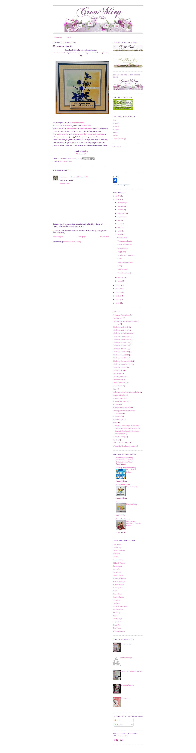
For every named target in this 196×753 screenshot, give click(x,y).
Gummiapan (120, 502)
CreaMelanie (117, 370)
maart (120, 234)
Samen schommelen (124, 245)
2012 (118, 296)
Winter (119, 259)
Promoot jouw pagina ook (121, 185)
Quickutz (116, 603)
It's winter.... (124, 699)
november (121, 206)
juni (119, 224)
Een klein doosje (126, 658)
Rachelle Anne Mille (120, 606)
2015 (118, 285)
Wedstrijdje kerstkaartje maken (131, 671)
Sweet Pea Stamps (122, 519)
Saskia (115, 136)
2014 (118, 289)
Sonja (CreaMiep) (119, 139)
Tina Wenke (117, 628)
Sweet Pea (116, 625)
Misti (115, 591)
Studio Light (117, 619)
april (120, 231)
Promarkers (117, 416)
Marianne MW (66, 161)
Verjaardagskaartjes (127, 685)
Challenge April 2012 (120, 327)
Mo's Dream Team (123, 485)
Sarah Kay (116, 612)
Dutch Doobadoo (119, 383)
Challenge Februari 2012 (122, 336)
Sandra (115, 132)
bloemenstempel (86, 128)
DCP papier (117, 373)
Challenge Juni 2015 (120, 349)
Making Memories (119, 578)
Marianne (63, 177)
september (122, 213)
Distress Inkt (117, 380)
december (121, 203)
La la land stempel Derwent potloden (126, 392)
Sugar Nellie (117, 622)
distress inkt (86, 125)
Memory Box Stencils (120, 401)
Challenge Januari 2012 (121, 342)
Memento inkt (72, 128)
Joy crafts (116, 569)
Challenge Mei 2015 (120, 358)
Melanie (116, 126)
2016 (118, 199)
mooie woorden (62, 134)
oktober (121, 210)
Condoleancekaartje (124, 273)
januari (120, 281)
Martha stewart (118, 585)
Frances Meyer (118, 560)
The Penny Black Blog (124, 458)
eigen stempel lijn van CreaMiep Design (88, 134)
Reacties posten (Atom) (72, 242)
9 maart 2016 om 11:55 (79, 177)
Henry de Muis (122, 248)
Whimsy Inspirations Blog (126, 468)
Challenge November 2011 (122, 361)
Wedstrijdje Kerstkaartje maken (124, 446)
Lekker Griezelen (119, 395)
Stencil (115, 423)
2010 (118, 303)
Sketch (68, 37)
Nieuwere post (58, 237)
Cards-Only (117, 547)
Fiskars (115, 557)
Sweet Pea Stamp (119, 437)
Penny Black (117, 594)
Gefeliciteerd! (122, 237)
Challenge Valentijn (120, 367)
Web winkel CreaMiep (121, 443)
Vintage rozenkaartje (124, 241)
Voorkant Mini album (125, 262)
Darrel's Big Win (132, 487)
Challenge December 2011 (122, 333)
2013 (118, 292)
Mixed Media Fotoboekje (122, 407)
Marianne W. (81, 154)
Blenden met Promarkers (126, 255)
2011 (118, 299)
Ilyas (114, 389)
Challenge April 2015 (120, 330)
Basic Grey (117, 544)
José (114, 120)
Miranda (116, 129)
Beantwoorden (65, 183)
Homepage (82, 237)
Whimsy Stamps (119, 631)
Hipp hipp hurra (131, 504)
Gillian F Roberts (119, 563)
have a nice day (125, 644)
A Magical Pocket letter (121, 315)
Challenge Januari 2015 (121, 345)
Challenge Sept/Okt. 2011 (122, 364)
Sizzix (115, 615)
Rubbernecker (118, 609)
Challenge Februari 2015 (122, 339)
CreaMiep (116, 177)
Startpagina (58, 37)
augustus (121, 217)
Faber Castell (117, 386)
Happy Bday (121, 252)
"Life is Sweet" (122, 269)
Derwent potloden (119, 376)
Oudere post (104, 237)
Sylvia (115, 440)
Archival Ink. (117, 318)
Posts (117, 720)
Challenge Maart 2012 (121, 352)
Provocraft (116, 600)
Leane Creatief (118, 575)
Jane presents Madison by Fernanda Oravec (133, 523)
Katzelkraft (67, 125)
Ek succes (116, 554)
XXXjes (120, 266)
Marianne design (119, 581)
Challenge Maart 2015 (121, 355)
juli (119, 220)
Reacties (119, 725)
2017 (118, 196)
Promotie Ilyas (118, 419)
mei (119, 227)
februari (121, 277)
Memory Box (117, 588)
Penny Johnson (118, 597)
